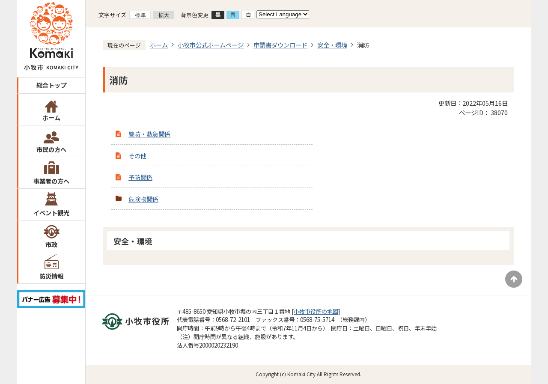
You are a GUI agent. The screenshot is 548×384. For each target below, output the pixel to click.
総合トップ (51, 84)
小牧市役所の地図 (316, 311)
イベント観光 (51, 212)
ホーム (51, 117)
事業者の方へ (51, 180)
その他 (137, 155)
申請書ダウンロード (280, 44)
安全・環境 (332, 44)
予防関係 (140, 177)
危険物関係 (143, 198)
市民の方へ (51, 149)
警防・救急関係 (149, 133)
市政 (51, 244)
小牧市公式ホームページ (211, 44)
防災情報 (51, 275)
